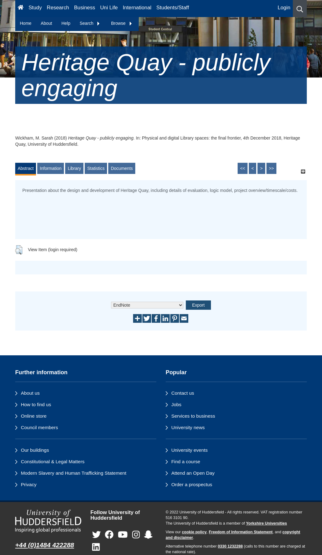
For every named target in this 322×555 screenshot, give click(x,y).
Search (90, 23)
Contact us (182, 393)
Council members (39, 427)
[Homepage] (20, 8)
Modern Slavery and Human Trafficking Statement (73, 473)
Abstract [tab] (26, 168)
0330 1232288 (230, 546)
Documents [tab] (122, 168)
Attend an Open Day (192, 473)
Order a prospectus (191, 484)
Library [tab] (74, 168)
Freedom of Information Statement (241, 532)
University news (188, 427)
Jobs (176, 404)
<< (242, 168)
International (137, 8)
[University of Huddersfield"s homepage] (48, 521)
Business (84, 8)
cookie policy (194, 532)
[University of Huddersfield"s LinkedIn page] (96, 547)
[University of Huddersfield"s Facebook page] (109, 535)
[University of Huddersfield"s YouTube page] (123, 535)
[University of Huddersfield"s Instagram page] (136, 535)
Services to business (193, 416)
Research (58, 8)
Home (25, 23)
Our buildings (35, 450)
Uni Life (109, 8)
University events (189, 450)
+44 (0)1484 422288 (44, 544)
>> (271, 168)
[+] (303, 171)
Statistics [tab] (96, 168)
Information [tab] (50, 168)
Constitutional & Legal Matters (52, 461)
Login (284, 8)
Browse (121, 23)
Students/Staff (172, 8)
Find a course (185, 461)
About (46, 23)
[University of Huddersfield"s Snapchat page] (148, 535)
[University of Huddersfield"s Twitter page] (96, 535)
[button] (300, 8)
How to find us (36, 404)
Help (65, 23)
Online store (34, 416)
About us (30, 393)
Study (35, 8)
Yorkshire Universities (266, 523)
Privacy (28, 484)
